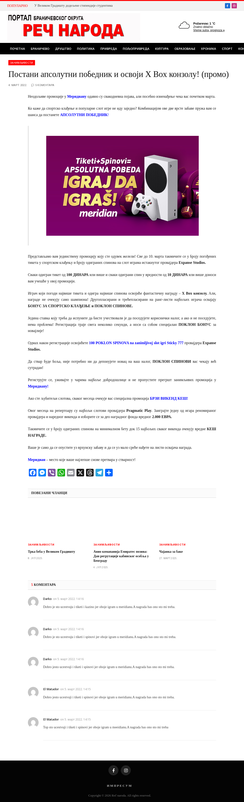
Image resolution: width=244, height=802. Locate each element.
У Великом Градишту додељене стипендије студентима (73, 5)
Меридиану (76, 96)
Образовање (184, 48)
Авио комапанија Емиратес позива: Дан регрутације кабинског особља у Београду (121, 556)
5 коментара (42, 85)
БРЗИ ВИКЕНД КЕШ (168, 398)
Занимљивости (21, 62)
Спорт (227, 48)
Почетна (17, 48)
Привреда (108, 48)
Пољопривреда (136, 48)
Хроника (208, 48)
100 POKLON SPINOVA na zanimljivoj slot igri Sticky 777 (136, 343)
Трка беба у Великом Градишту (51, 551)
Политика (86, 48)
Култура (162, 48)
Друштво (63, 48)
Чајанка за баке (171, 551)
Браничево (40, 48)
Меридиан (36, 460)
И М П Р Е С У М (119, 785)
